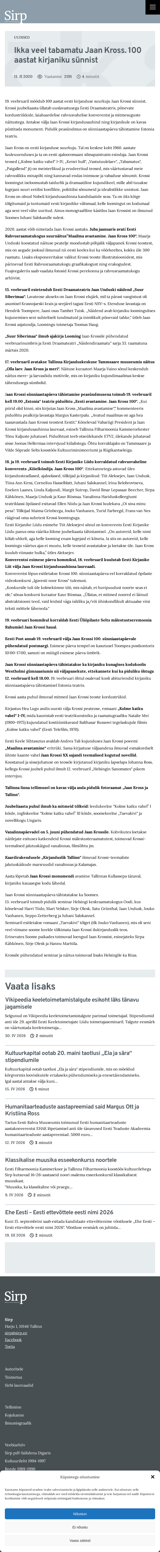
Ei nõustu (80, 1527)
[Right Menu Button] (153, 8)
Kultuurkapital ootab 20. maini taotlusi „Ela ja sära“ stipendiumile (68, 1057)
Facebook (13, 1339)
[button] (152, 1476)
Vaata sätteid (79, 1540)
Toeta (10, 1346)
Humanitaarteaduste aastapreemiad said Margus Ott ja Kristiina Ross (72, 1111)
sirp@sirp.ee (16, 1332)
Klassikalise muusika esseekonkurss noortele (60, 1160)
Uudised (22, 37)
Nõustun (80, 1514)
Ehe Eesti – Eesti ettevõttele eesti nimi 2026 (59, 1212)
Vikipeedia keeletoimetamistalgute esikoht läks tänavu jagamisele (72, 1004)
